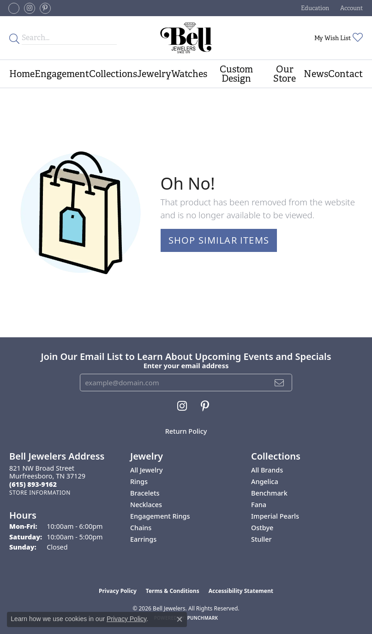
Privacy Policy (118, 591)
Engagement (62, 74)
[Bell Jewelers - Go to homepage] (186, 38)
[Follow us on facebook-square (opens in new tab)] (13, 8)
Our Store (284, 73)
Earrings (143, 539)
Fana (258, 504)
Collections (113, 74)
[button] (314, 8)
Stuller (261, 539)
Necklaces (146, 504)
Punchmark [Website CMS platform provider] (202, 618)
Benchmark (269, 493)
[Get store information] (40, 492)
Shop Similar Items (219, 240)
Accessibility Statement (241, 591)
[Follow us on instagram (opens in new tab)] (29, 8)
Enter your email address (186, 365)
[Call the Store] (33, 484)
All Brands (267, 470)
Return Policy (186, 431)
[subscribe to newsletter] (279, 382)
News (316, 74)
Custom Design (236, 73)
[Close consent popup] (179, 619)
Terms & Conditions (172, 591)
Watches (189, 74)
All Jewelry (146, 470)
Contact (345, 74)
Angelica (264, 481)
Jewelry (154, 74)
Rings (139, 481)
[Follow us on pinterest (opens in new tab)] (45, 8)
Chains (140, 527)
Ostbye (262, 527)
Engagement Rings (160, 516)
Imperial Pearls (275, 516)
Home (22, 74)
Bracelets (144, 493)
